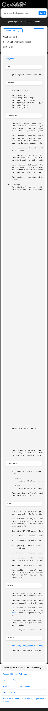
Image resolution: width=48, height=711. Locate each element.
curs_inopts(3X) (30, 646)
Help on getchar (9, 692)
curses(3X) (16, 646)
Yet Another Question (11, 680)
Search (42, 13)
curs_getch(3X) (12, 59)
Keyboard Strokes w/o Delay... (15, 674)
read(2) (15, 613)
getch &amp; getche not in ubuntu (16, 686)
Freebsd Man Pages (13, 31)
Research (38, 31)
